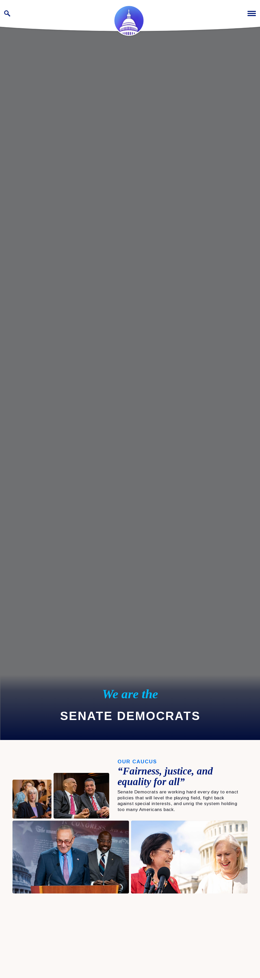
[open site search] (7, 13)
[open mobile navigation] (252, 13)
